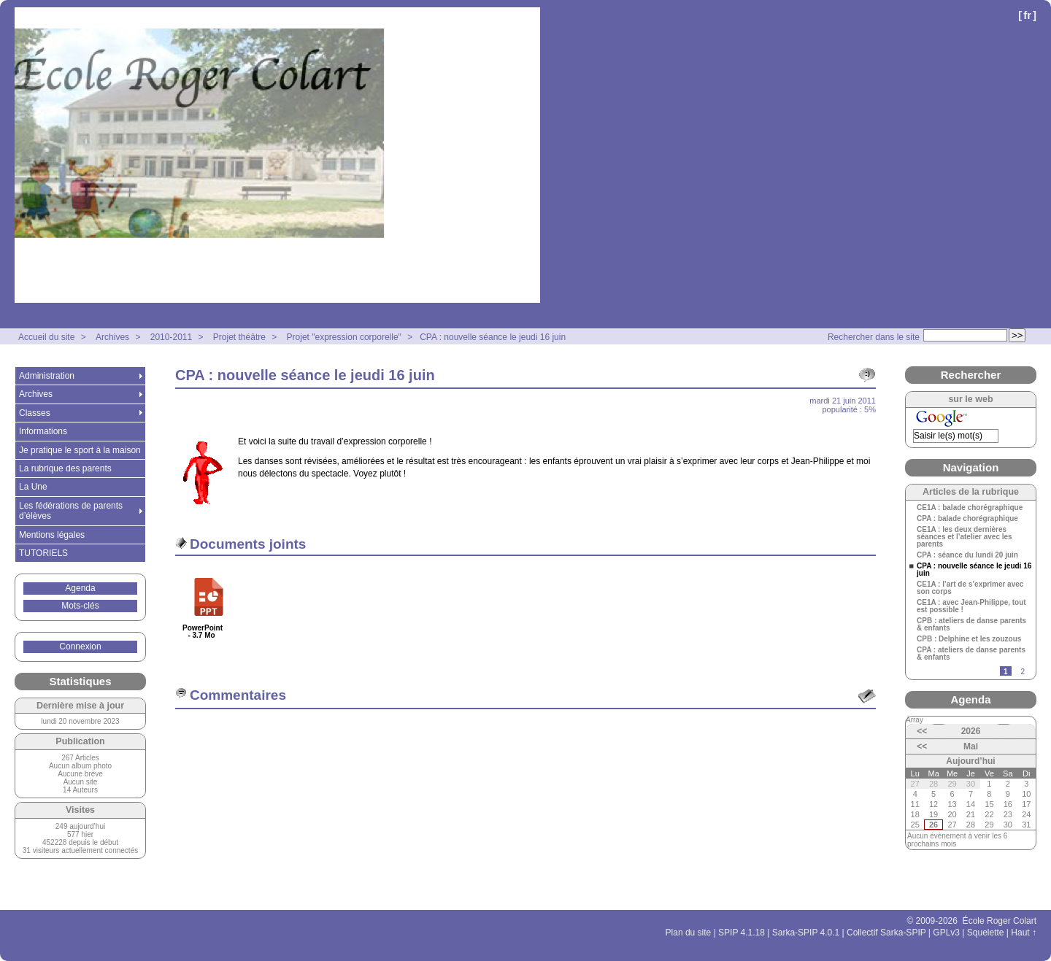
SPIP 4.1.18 (741, 932)
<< (922, 731)
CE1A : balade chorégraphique (970, 508)
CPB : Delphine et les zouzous (969, 639)
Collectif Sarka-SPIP (886, 932)
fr (1027, 15)
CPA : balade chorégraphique (967, 518)
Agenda (80, 588)
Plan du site (689, 932)
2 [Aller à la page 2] (1022, 672)
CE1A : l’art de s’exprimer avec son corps (970, 588)
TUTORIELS (43, 553)
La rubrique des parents (65, 468)
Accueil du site (46, 337)
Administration (46, 376)
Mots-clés (80, 606)
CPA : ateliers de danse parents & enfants (971, 654)
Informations (43, 431)
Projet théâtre (239, 337)
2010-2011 (171, 337)
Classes (34, 413)
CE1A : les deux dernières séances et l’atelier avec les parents (964, 537)
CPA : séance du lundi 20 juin (967, 555)
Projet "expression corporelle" (344, 337)
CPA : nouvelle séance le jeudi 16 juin (493, 337)
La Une (33, 487)
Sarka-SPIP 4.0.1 (806, 932)
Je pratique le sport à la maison (80, 450)
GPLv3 (946, 932)
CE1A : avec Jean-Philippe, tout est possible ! (971, 606)
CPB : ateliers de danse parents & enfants (971, 624)
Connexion (80, 646)
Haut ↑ (1023, 932)
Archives (112, 337)
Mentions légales (52, 535)
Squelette (985, 932)
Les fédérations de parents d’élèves (71, 511)
